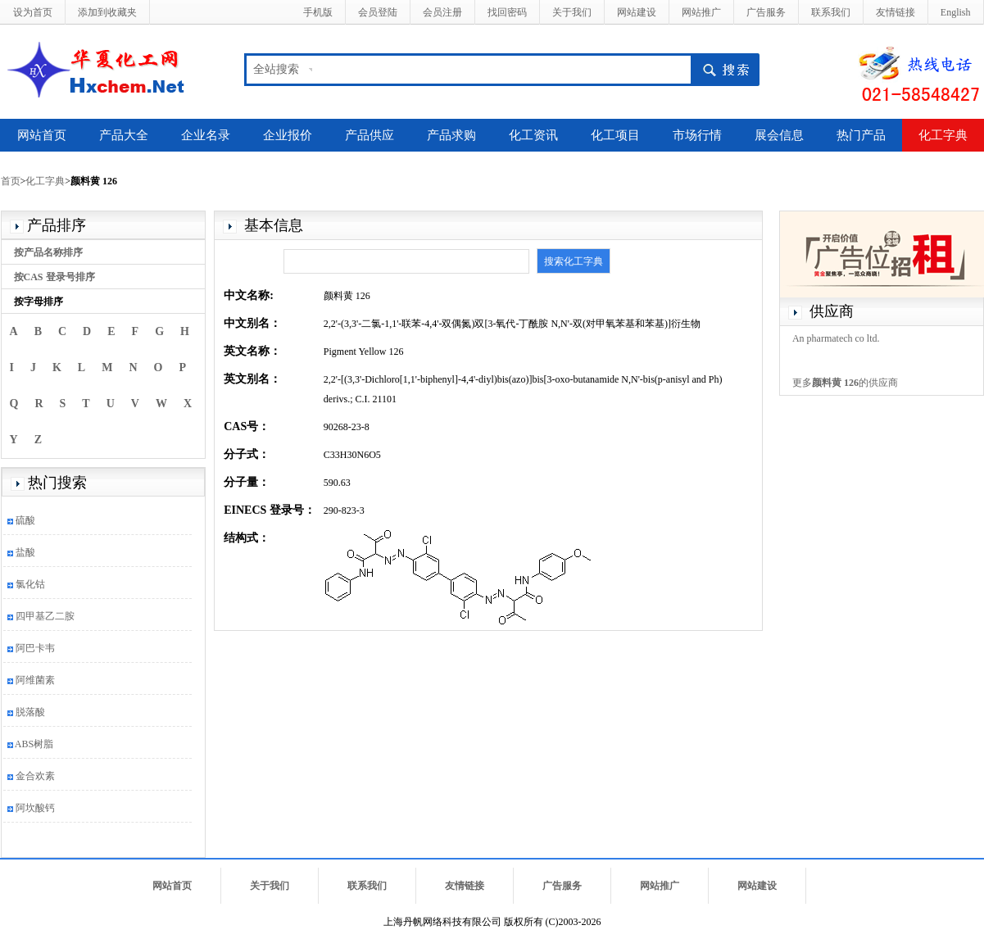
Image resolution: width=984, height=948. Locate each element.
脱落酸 (30, 712)
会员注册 (442, 12)
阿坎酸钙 (35, 808)
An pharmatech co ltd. (836, 338)
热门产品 (861, 135)
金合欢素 (35, 776)
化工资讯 (533, 135)
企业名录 (205, 135)
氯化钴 (30, 584)
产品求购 (451, 135)
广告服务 (766, 12)
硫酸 (25, 520)
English (956, 12)
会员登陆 (377, 12)
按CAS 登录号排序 (54, 277)
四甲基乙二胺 (45, 616)
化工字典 (943, 135)
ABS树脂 (34, 744)
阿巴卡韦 (35, 648)
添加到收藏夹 (107, 12)
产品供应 (369, 135)
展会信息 (779, 135)
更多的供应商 (845, 382)
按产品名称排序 (48, 252)
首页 (10, 181)
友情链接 (895, 12)
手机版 (318, 12)
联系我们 (830, 12)
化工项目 (615, 135)
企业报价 (287, 135)
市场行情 (697, 135)
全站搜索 (276, 69)
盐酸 (25, 552)
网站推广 (701, 12)
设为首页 (32, 12)
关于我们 (572, 12)
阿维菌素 (35, 680)
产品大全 (123, 135)
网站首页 (41, 135)
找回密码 (507, 12)
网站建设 (636, 12)
